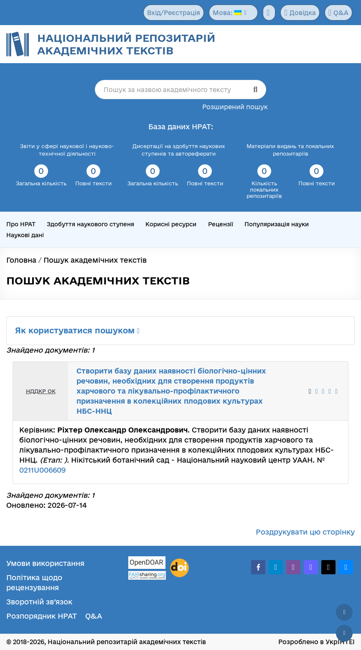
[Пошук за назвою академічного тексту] (180, 89)
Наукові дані (25, 235)
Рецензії (220, 224)
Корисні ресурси (170, 224)
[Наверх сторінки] (344, 612)
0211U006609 (42, 470)
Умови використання (45, 563)
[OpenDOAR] (147, 563)
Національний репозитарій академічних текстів (126, 44)
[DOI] (179, 568)
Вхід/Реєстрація (173, 12)
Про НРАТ (21, 224)
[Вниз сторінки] (344, 633)
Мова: (227, 12)
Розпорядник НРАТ (41, 616)
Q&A (338, 12)
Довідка (299, 12)
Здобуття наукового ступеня (90, 224)
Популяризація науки (276, 224)
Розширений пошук (235, 106)
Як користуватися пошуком (77, 330)
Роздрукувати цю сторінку (305, 532)
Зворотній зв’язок (39, 602)
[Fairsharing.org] (147, 575)
